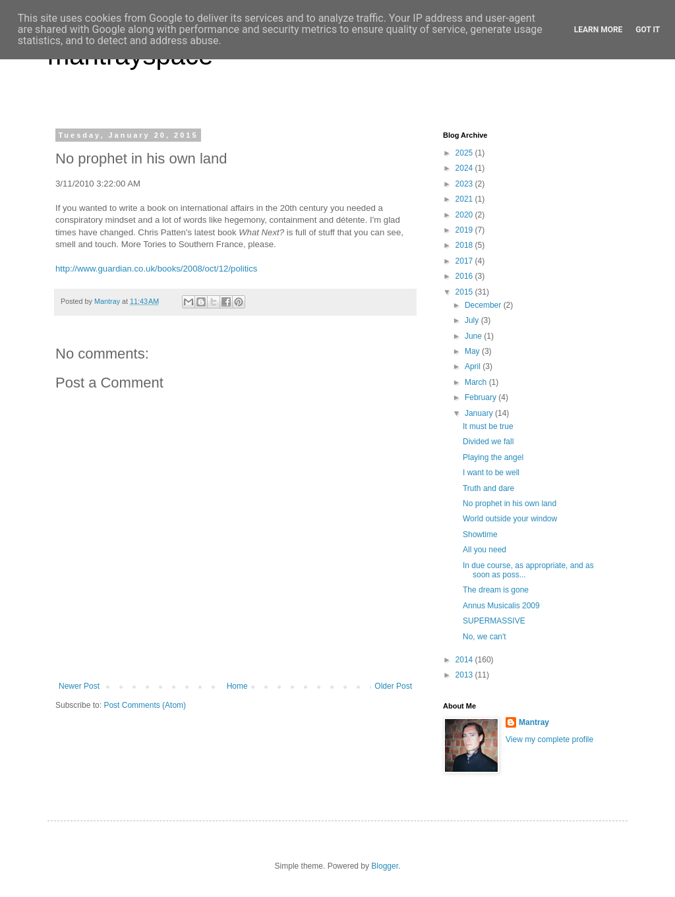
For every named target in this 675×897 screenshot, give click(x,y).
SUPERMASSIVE (494, 620)
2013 (465, 675)
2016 (465, 276)
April (474, 366)
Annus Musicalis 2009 (501, 605)
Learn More (598, 29)
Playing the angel (493, 457)
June (474, 336)
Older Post (393, 686)
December (484, 305)
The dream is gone (496, 589)
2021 (465, 199)
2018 (465, 245)
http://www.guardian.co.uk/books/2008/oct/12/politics (156, 269)
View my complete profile (549, 739)
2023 (465, 183)
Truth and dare (488, 488)
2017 (465, 261)
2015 (465, 292)
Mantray (534, 722)
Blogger (384, 866)
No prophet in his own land (509, 503)
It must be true (488, 426)
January (480, 413)
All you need (484, 549)
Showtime (480, 534)
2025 (465, 153)
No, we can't (484, 636)
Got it (647, 29)
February (481, 397)
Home (237, 686)
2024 (465, 168)
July (473, 320)
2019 (465, 230)
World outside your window (510, 518)
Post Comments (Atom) (144, 705)
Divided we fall (488, 441)
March (477, 382)
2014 (465, 659)
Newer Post (79, 686)
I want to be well (491, 472)
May (473, 351)
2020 (465, 214)
